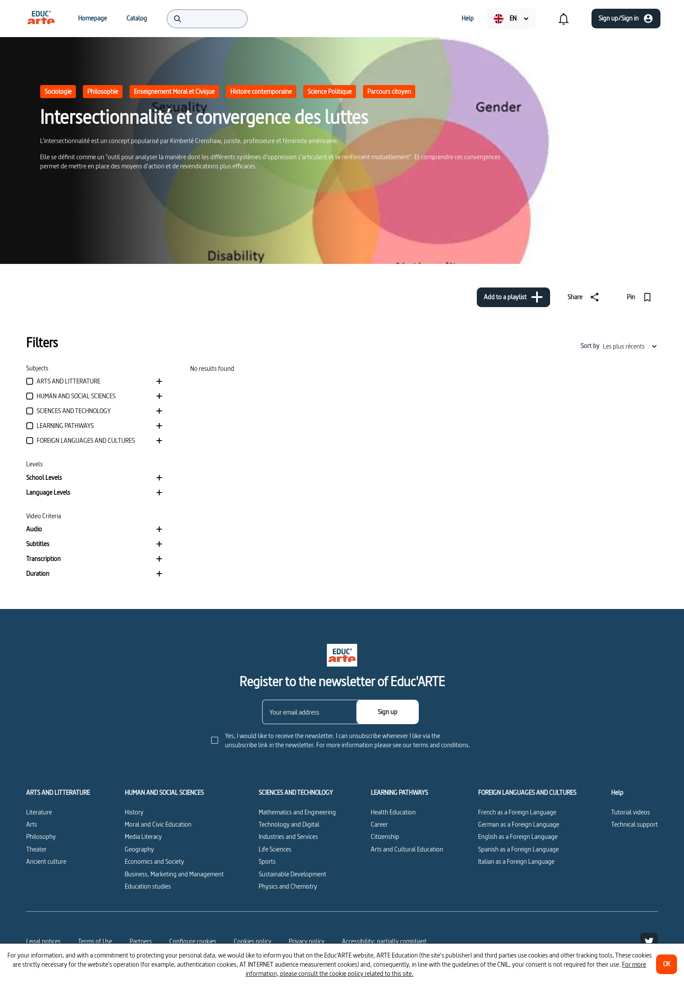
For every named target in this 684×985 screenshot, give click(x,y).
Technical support (634, 824)
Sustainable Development (292, 874)
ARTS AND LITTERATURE (58, 793)
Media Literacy (143, 836)
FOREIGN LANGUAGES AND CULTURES (527, 793)
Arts (31, 824)
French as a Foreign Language (517, 812)
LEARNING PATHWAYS (399, 793)
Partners (141, 941)
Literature (39, 812)
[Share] (585, 297)
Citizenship (385, 836)
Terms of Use (95, 941)
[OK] (666, 964)
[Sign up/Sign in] (626, 18)
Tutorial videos (630, 812)
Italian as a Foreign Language (516, 861)
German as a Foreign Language (518, 824)
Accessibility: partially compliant (384, 941)
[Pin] (641, 297)
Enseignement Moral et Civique (174, 91)
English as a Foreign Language (517, 836)
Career (379, 824)
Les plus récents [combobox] (630, 346)
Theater (36, 849)
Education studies (148, 886)
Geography (139, 849)
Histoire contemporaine (261, 91)
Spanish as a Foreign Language (518, 849)
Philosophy (41, 836)
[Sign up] (387, 712)
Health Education (393, 812)
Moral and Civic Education (158, 824)
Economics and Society (154, 861)
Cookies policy (252, 941)
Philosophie (102, 91)
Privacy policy (307, 941)
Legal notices (43, 941)
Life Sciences (275, 849)
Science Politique (330, 91)
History (134, 812)
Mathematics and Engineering (297, 812)
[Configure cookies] (192, 941)
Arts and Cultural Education (407, 849)
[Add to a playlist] (513, 297)
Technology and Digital (289, 824)
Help (617, 793)
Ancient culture (46, 861)
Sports (267, 861)
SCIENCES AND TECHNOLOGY (296, 793)
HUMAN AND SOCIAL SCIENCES (164, 793)
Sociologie (58, 91)
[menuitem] (41, 18)
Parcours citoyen (389, 91)
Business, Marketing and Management (174, 874)
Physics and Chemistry (288, 886)
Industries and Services (288, 836)
